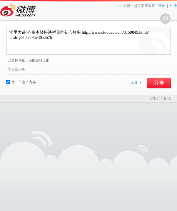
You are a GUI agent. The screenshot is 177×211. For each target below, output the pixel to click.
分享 (158, 83)
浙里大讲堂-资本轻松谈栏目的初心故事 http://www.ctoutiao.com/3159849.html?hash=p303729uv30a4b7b (88, 41)
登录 (161, 6)
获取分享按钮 (160, 98)
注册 (173, 6)
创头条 (20, 69)
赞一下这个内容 (21, 82)
